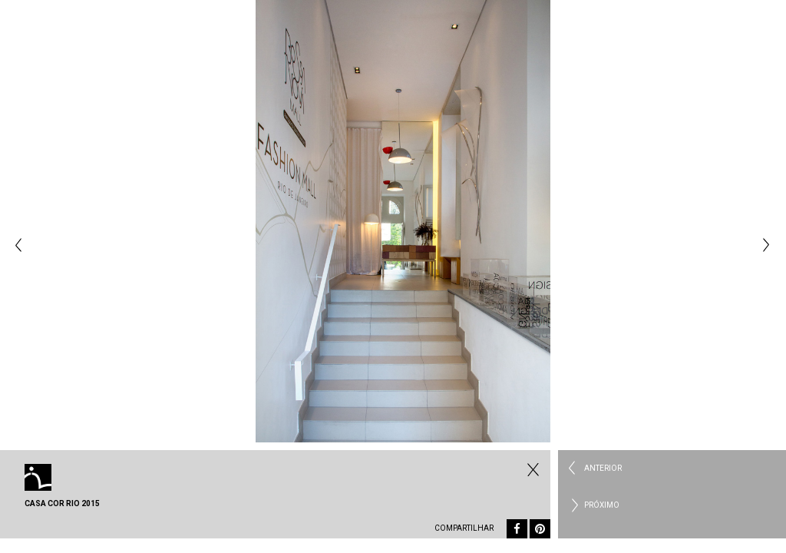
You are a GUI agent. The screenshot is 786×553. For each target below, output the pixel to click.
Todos (531, 469)
